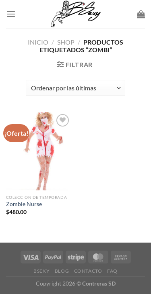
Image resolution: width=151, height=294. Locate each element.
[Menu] (11, 14)
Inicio (38, 42)
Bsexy (41, 271)
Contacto (88, 271)
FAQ (112, 271)
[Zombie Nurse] (39, 151)
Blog (62, 271)
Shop (65, 42)
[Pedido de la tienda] (75, 88)
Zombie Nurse (24, 204)
